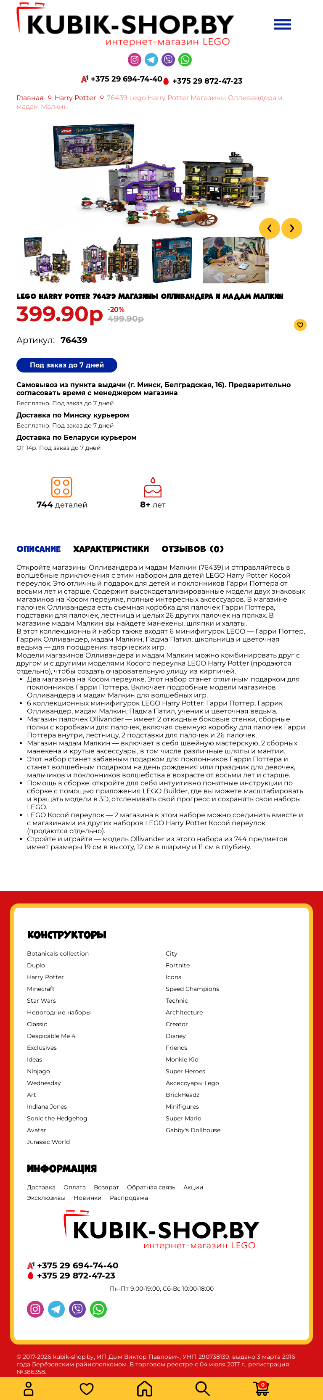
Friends (177, 1047)
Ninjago (38, 1071)
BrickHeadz (182, 1095)
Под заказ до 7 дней (67, 365)
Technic (177, 1000)
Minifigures (182, 1106)
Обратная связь (151, 1187)
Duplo (36, 965)
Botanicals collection (58, 953)
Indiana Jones (47, 1106)
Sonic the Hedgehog (57, 1118)
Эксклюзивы (46, 1198)
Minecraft (41, 989)
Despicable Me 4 (51, 1036)
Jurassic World (48, 1142)
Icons (173, 977)
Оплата (75, 1187)
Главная (30, 98)
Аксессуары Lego (192, 1083)
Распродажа (129, 1198)
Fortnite (178, 965)
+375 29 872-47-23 (207, 81)
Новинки (88, 1198)
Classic (37, 1024)
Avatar (36, 1130)
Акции (193, 1187)
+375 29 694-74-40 (126, 79)
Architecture (184, 1012)
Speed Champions (192, 989)
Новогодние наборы (59, 1012)
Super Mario (183, 1118)
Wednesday (44, 1083)
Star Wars (41, 1000)
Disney (176, 1036)
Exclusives (42, 1047)
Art (31, 1095)
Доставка (41, 1187)
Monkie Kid (182, 1059)
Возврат (106, 1187)
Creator (177, 1024)
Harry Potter (75, 98)
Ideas (34, 1059)
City (171, 953)
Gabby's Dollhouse (193, 1130)
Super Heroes (185, 1071)
